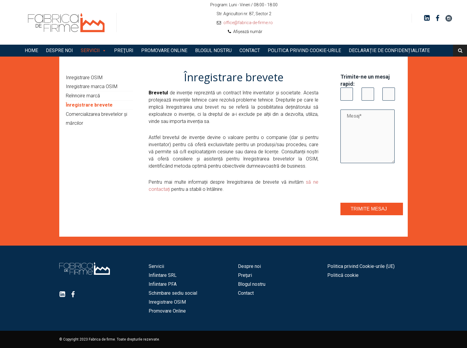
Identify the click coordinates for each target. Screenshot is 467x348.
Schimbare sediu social (173, 293)
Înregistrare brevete (89, 105)
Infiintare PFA (163, 284)
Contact (249, 50)
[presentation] (385, 183)
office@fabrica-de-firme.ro (248, 22)
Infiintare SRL (163, 275)
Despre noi (59, 50)
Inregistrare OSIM (84, 77)
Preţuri (123, 50)
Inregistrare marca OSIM (91, 86)
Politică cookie (343, 275)
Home (31, 50)
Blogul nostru (213, 50)
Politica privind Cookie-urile (304, 50)
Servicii (90, 50)
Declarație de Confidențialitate (389, 50)
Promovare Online (164, 50)
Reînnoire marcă (83, 96)
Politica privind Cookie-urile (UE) (361, 266)
